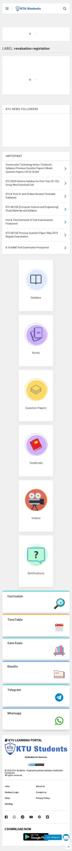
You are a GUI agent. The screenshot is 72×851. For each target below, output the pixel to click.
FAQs (7, 798)
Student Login (11, 792)
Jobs (7, 786)
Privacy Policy (43, 798)
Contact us (41, 792)
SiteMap (9, 804)
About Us (40, 786)
